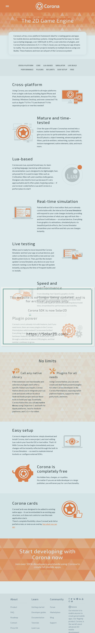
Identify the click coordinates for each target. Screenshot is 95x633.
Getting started (37, 607)
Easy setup (62, 69)
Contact (13, 623)
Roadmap (14, 617)
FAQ (12, 612)
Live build (72, 65)
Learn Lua (35, 628)
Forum (52, 607)
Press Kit (14, 628)
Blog (52, 617)
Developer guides (38, 612)
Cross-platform (25, 65)
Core (38, 65)
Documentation (37, 617)
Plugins (39, 69)
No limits (50, 69)
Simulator (60, 65)
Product (13, 607)
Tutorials (35, 623)
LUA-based (48, 65)
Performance (27, 69)
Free (72, 69)
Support (53, 623)
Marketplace (55, 612)
